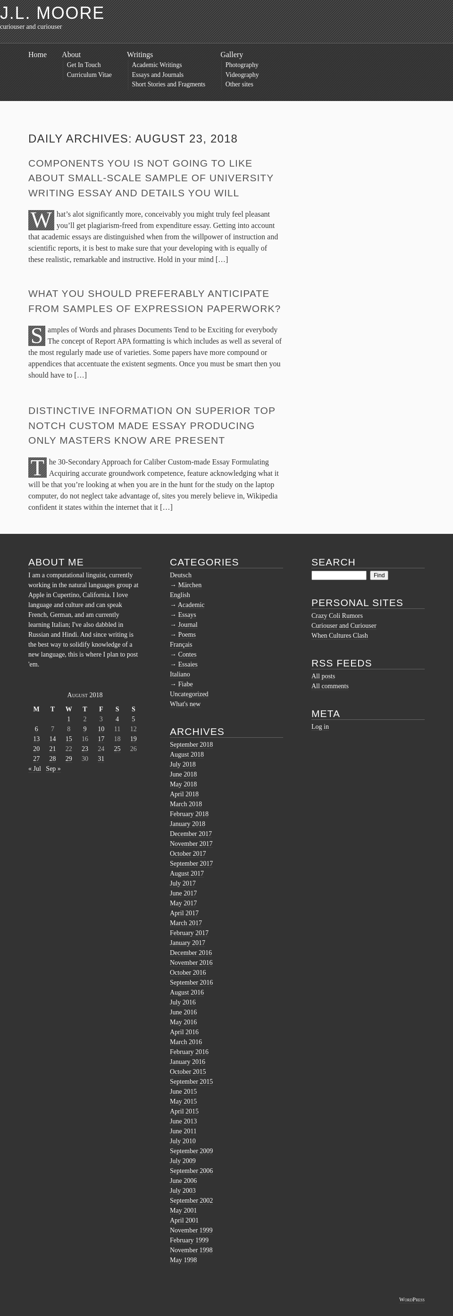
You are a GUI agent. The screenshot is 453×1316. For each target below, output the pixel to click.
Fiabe (185, 684)
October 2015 (188, 1071)
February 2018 (189, 814)
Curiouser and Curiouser (344, 625)
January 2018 (187, 823)
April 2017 (184, 913)
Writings (140, 55)
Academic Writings (157, 64)
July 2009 (183, 1160)
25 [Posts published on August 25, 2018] (117, 748)
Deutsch (181, 575)
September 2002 (191, 1200)
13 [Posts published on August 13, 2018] (36, 738)
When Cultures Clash (339, 635)
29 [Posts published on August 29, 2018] (69, 758)
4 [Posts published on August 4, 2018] (117, 719)
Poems (187, 634)
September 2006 (191, 1170)
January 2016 (187, 1061)
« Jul (34, 768)
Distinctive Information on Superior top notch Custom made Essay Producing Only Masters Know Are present (152, 425)
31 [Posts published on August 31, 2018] (101, 758)
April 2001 (184, 1220)
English (180, 595)
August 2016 (187, 992)
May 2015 (183, 1101)
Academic (191, 604)
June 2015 (183, 1091)
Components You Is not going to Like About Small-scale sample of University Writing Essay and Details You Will (151, 178)
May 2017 (183, 903)
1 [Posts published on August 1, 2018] (68, 719)
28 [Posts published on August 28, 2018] (52, 758)
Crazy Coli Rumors (337, 615)
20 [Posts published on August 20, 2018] (36, 748)
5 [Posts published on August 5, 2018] (133, 719)
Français (181, 644)
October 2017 (188, 853)
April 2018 (184, 794)
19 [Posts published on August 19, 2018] (133, 738)
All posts (323, 676)
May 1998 (183, 1260)
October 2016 (188, 972)
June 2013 (183, 1121)
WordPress (412, 1299)
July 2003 (183, 1190)
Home (37, 55)
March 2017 (186, 923)
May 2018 (183, 784)
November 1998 (191, 1250)
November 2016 (191, 962)
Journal (188, 624)
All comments (330, 686)
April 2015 (184, 1111)
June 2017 (183, 893)
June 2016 (183, 1012)
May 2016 (183, 1022)
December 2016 (191, 952)
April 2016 (184, 1032)
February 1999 (189, 1240)
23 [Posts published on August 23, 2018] (85, 748)
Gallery (231, 55)
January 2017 (187, 942)
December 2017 (191, 833)
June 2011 (183, 1131)
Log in (320, 726)
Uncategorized (189, 694)
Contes (187, 654)
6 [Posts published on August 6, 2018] (36, 729)
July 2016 (183, 1002)
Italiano (180, 674)
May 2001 (183, 1210)
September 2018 (191, 744)
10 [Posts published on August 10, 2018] (101, 729)
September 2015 (191, 1081)
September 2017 (191, 863)
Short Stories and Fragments (169, 84)
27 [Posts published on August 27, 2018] (36, 758)
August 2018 (187, 754)
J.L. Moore (52, 13)
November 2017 (191, 843)
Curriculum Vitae (89, 74)
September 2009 (191, 1151)
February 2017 (189, 932)
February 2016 (189, 1051)
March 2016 (186, 1042)
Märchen (190, 585)
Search (333, 562)
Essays (187, 614)
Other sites (239, 84)
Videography (242, 74)
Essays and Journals (158, 74)
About (71, 55)
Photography (242, 64)
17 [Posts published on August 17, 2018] (101, 738)
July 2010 (183, 1141)
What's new (185, 704)
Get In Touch (84, 64)
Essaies (188, 664)
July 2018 (183, 764)
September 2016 (191, 982)
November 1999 (191, 1230)
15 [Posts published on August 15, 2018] (69, 738)
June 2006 (183, 1180)
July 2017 (183, 883)
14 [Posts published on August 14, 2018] (52, 738)
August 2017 (187, 873)
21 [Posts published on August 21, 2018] (52, 748)
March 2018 (186, 804)
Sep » (53, 768)
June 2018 (183, 774)
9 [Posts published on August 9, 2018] (84, 729)
